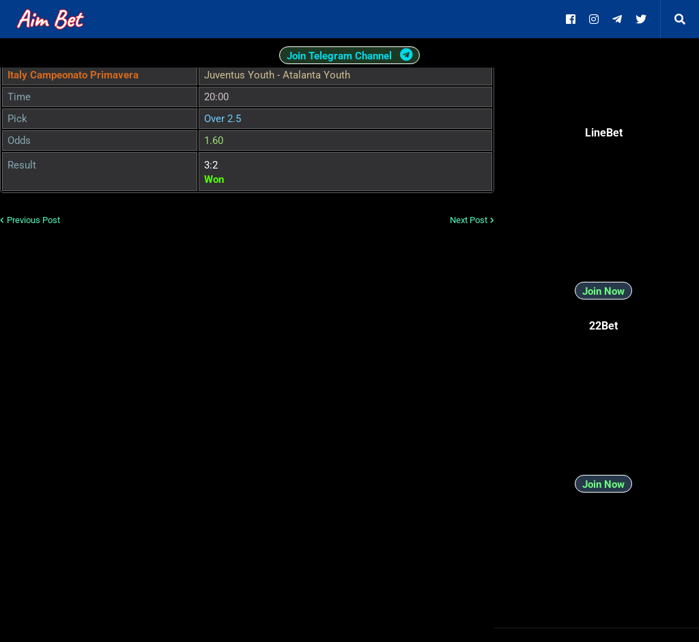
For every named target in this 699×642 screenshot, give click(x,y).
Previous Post (33, 220)
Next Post (468, 220)
